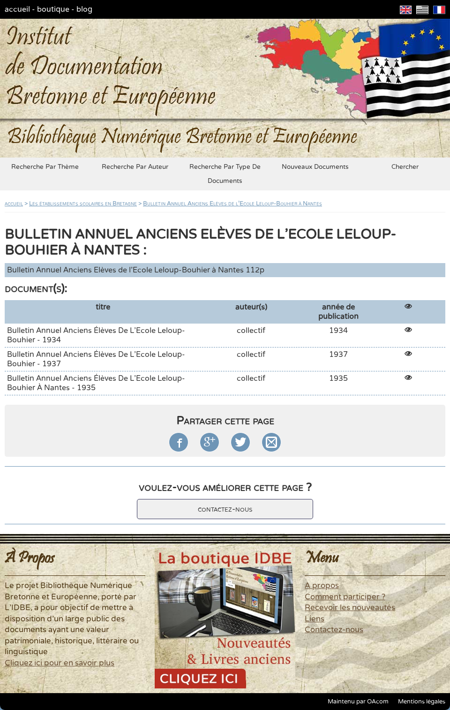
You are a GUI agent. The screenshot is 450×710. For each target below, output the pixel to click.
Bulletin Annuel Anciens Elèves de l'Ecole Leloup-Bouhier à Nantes (232, 203)
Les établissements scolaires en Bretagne (83, 203)
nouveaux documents (315, 167)
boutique (53, 9)
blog (84, 9)
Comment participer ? (345, 597)
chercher (405, 167)
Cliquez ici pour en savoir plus (59, 663)
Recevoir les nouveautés (350, 607)
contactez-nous (225, 509)
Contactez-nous (334, 629)
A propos (322, 585)
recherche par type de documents (225, 174)
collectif (251, 330)
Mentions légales (421, 701)
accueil (17, 9)
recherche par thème (45, 167)
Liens (314, 619)
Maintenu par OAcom (358, 701)
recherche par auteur (135, 167)
